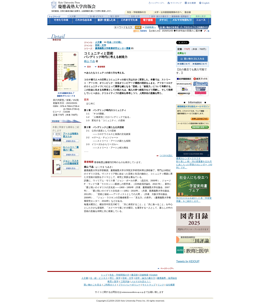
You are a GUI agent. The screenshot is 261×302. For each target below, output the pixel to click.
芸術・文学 (100, 45)
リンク (160, 284)
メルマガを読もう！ (141, 281)
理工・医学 (115, 278)
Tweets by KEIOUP (187, 261)
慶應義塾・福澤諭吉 (167, 278)
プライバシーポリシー (129, 284)
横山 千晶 (89, 61)
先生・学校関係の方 (119, 275)
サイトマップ (149, 284)
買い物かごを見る (92, 284)
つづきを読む (165, 155)
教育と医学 (113, 281)
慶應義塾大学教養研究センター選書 (112, 48)
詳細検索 (144, 275)
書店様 (134, 275)
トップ (104, 275)
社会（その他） (114, 42)
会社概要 (170, 284)
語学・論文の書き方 (145, 278)
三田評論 (124, 281)
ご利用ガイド (110, 284)
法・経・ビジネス (99, 278)
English (154, 275)
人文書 (98, 42)
